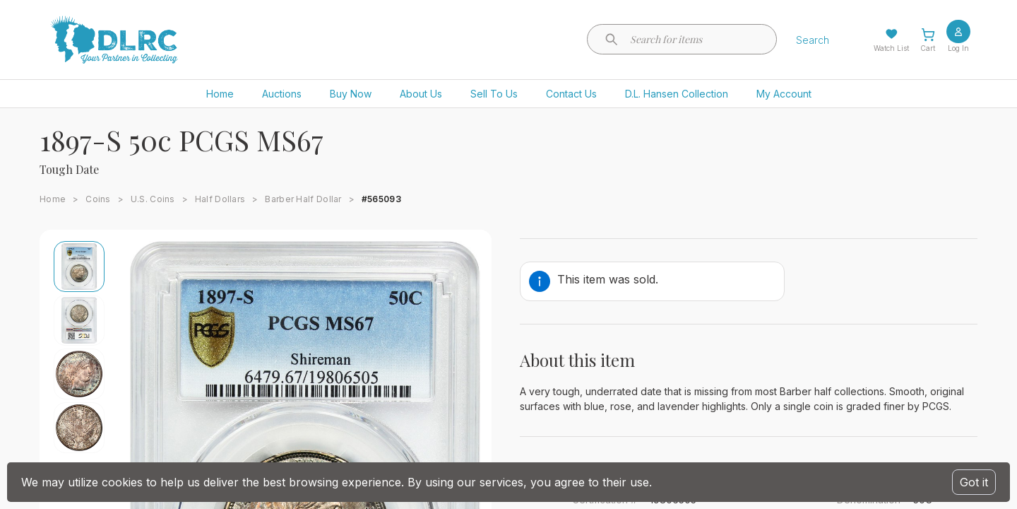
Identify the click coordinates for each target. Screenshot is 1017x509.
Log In (958, 48)
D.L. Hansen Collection (676, 94)
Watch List (891, 48)
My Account (783, 94)
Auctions (282, 94)
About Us (421, 94)
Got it (974, 482)
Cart (927, 48)
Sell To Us (494, 94)
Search (812, 40)
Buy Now (350, 94)
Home (220, 94)
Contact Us (571, 94)
